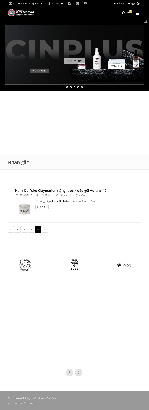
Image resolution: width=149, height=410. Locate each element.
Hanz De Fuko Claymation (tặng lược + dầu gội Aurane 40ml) (63, 190)
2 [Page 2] (24, 229)
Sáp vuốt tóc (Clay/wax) (74, 195)
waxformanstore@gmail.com (26, 3)
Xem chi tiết (74, 61)
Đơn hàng (119, 3)
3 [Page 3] (31, 229)
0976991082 (55, 3)
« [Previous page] (10, 229)
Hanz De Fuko (60, 201)
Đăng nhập (134, 3)
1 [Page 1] (17, 229)
